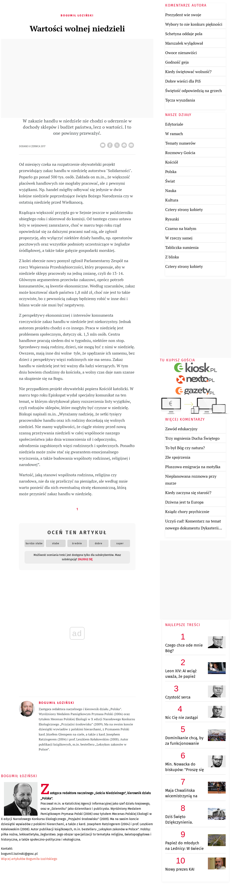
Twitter (117, 144)
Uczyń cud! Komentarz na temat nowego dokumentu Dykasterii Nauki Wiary (193, 528)
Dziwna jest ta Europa (184, 502)
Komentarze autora (186, 5)
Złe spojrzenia (177, 457)
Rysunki (172, 219)
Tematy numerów (180, 143)
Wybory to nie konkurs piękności (193, 24)
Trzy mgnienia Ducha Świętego (192, 438)
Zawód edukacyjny (181, 428)
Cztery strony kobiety (184, 209)
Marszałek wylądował (184, 43)
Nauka (170, 190)
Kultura (171, 200)
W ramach (174, 133)
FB (110, 144)
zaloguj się (85, 559)
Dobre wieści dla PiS (183, 81)
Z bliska (172, 257)
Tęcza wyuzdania (180, 100)
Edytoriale (174, 124)
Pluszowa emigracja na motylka (192, 466)
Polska (170, 171)
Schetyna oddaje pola (183, 33)
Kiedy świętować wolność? (188, 71)
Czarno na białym (180, 228)
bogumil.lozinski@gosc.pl (19, 854)
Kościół (171, 162)
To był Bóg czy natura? (185, 447)
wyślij (132, 144)
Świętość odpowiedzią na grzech (193, 90)
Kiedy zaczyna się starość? (188, 492)
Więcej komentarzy (185, 419)
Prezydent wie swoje (183, 14)
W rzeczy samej (178, 238)
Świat (170, 181)
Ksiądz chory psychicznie (187, 511)
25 (103, 144)
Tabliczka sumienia (182, 247)
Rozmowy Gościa (180, 152)
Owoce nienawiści (181, 52)
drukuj (124, 144)
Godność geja (177, 62)
